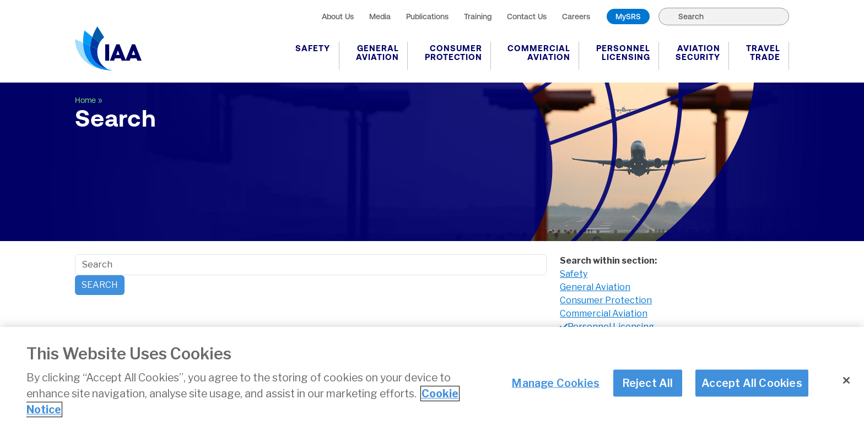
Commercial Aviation (538, 52)
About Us (338, 16)
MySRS (628, 16)
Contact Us (527, 16)
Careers (576, 16)
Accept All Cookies (751, 382)
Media (380, 16)
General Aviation (377, 52)
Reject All (647, 382)
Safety (312, 48)
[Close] (846, 380)
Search (100, 285)
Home (85, 100)
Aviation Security (698, 52)
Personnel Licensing (623, 52)
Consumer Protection (453, 52)
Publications (427, 16)
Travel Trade (763, 52)
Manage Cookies (555, 382)
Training (478, 16)
